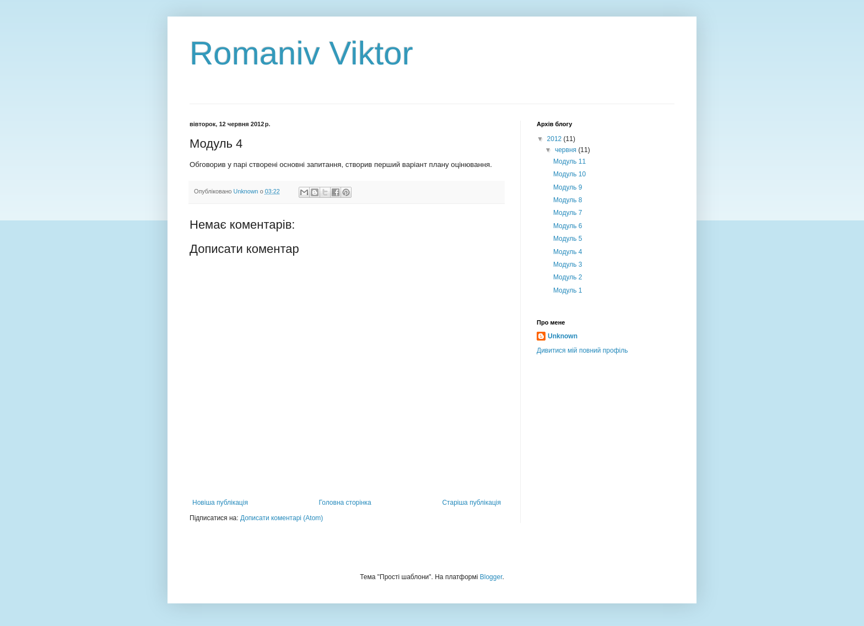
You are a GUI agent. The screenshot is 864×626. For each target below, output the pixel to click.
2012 (555, 139)
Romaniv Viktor (301, 53)
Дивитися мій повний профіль (582, 350)
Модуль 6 (567, 226)
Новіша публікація (220, 502)
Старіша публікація (471, 502)
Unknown (562, 336)
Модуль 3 (567, 264)
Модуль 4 (567, 252)
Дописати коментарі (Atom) (281, 518)
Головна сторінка (345, 502)
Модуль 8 (567, 200)
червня (566, 150)
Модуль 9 (567, 187)
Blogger (491, 577)
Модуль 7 (567, 213)
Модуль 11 (569, 161)
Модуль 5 (567, 238)
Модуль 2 (567, 277)
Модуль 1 (567, 290)
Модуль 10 (569, 174)
